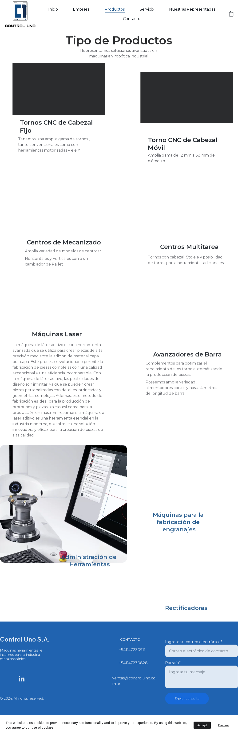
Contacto (131, 18)
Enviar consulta (187, 705)
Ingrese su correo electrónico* (193, 648)
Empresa (81, 9)
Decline (223, 725)
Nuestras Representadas (192, 9)
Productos (115, 9)
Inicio (53, 9)
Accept (202, 725)
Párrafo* (173, 668)
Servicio (147, 9)
